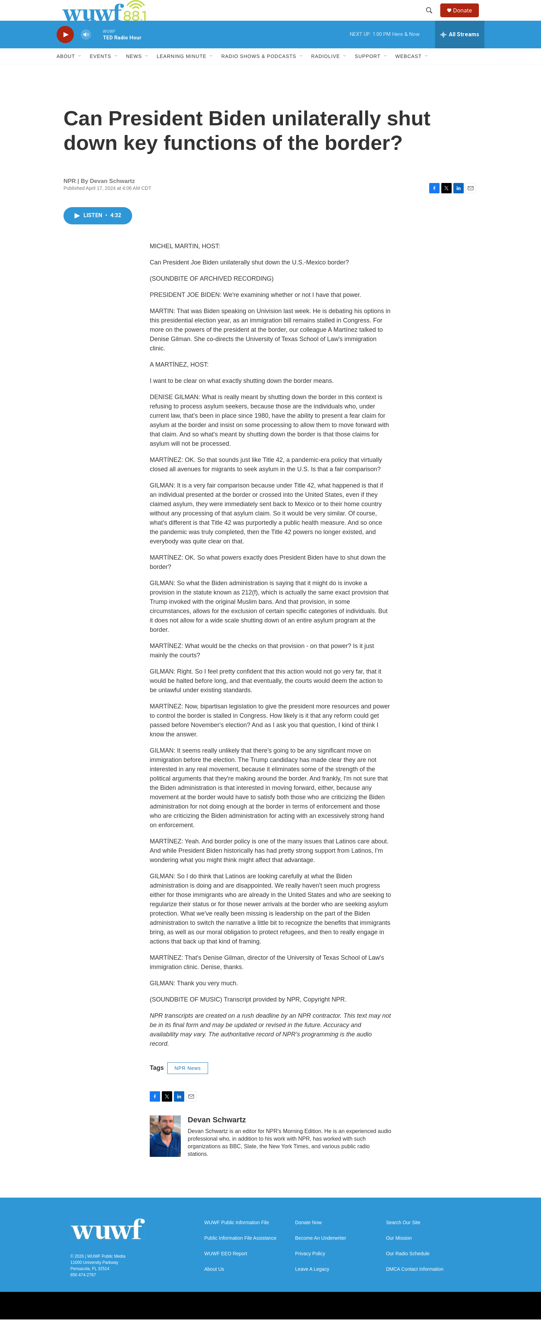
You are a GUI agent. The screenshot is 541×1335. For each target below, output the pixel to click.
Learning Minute (181, 72)
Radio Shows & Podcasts (258, 72)
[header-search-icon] (432, 18)
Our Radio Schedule (408, 1269)
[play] (65, 50)
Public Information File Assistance (240, 1253)
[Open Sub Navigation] (80, 72)
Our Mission (399, 1253)
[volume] (86, 50)
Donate (467, 18)
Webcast (408, 72)
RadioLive (325, 72)
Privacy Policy (310, 1269)
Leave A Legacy (312, 1284)
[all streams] (459, 50)
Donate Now (308, 1238)
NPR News (188, 1083)
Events (100, 72)
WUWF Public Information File (236, 1238)
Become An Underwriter (320, 1253)
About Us (214, 1284)
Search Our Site (403, 1238)
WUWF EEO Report (225, 1269)
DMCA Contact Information (415, 1284)
